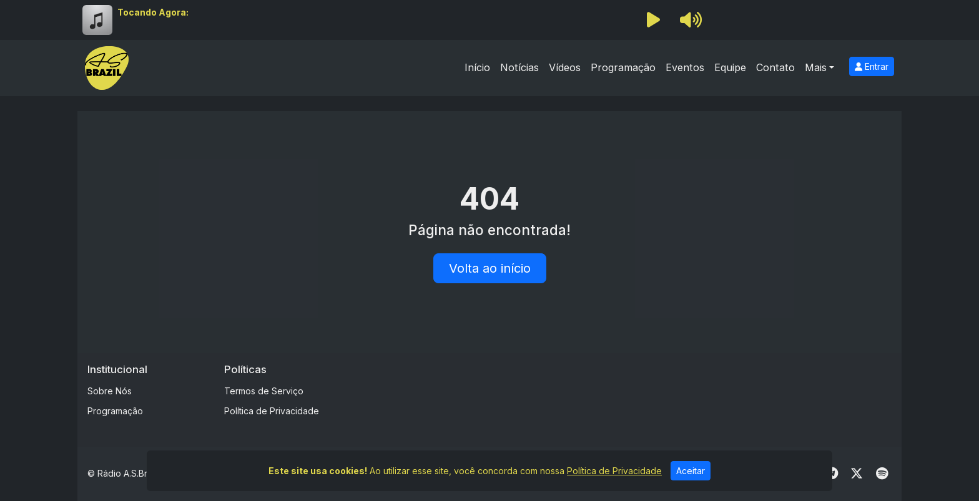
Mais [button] (816, 67)
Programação (623, 67)
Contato (775, 67)
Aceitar (690, 470)
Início (477, 67)
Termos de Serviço (263, 391)
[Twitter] (856, 473)
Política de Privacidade (271, 411)
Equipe (730, 67)
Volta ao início (490, 268)
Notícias (519, 67)
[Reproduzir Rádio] (653, 20)
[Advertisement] (587, 391)
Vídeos (565, 67)
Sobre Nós (109, 391)
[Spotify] (882, 473)
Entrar (871, 66)
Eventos (685, 67)
